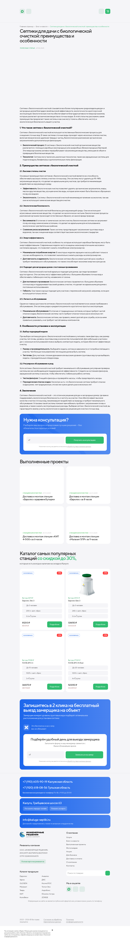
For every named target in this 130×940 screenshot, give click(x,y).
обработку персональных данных (79, 446)
